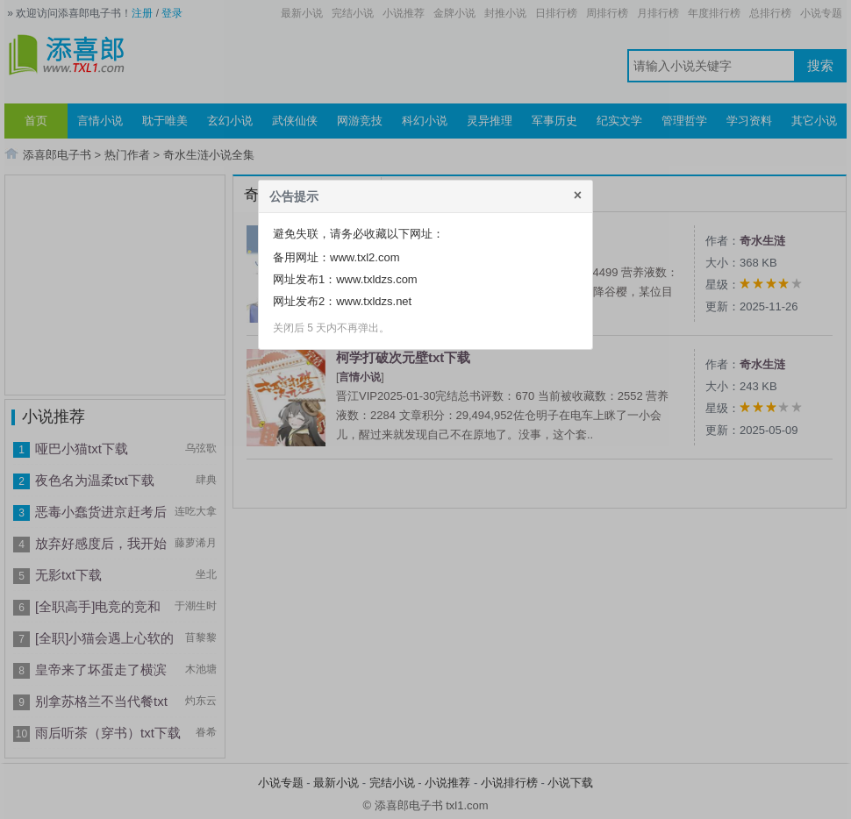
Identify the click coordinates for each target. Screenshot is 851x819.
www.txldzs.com (376, 279)
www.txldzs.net (373, 301)
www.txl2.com (364, 257)
